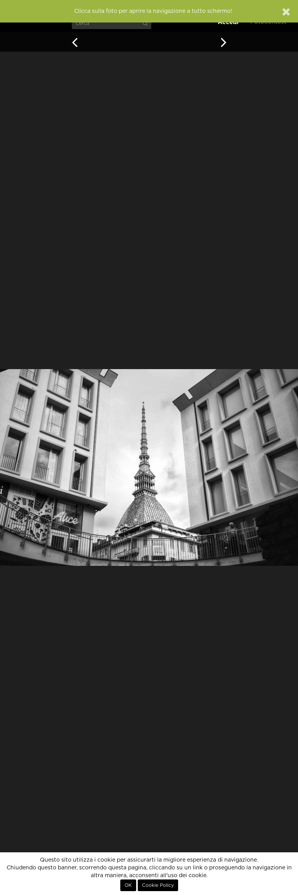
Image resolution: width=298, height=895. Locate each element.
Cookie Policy (158, 885)
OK (128, 885)
